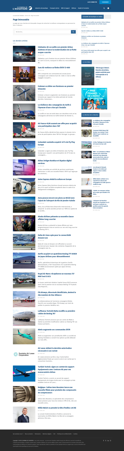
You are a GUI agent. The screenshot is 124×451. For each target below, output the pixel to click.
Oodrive (97, 79)
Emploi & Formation (83, 8)
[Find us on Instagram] (110, 441)
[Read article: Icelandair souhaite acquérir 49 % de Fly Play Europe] (24, 149)
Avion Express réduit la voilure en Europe (55, 179)
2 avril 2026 (41, 110)
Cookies (75, 434)
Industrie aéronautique (41, 8)
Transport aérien (54, 8)
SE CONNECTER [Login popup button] (92, 2)
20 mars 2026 (96, 186)
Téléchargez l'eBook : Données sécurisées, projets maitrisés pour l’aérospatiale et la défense (103, 72)
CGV (54, 434)
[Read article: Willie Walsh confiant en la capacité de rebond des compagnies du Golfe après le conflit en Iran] (86, 181)
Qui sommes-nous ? (18, 434)
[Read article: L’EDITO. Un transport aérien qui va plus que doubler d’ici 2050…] (86, 193)
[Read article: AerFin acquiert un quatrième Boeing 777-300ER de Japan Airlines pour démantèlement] (24, 261)
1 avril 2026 (41, 222)
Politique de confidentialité (64, 434)
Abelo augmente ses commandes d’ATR (54, 329)
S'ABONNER (105, 2)
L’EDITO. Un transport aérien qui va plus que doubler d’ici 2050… (101, 192)
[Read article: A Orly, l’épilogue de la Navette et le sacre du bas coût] (86, 145)
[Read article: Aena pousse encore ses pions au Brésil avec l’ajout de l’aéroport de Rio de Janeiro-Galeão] (24, 205)
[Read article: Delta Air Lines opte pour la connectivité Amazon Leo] (24, 242)
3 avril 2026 (41, 55)
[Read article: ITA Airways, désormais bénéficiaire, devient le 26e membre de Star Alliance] (24, 299)
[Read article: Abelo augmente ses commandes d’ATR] (24, 336)
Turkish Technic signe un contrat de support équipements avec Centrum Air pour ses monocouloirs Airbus (56, 369)
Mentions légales (47, 434)
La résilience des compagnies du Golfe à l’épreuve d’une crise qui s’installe (101, 122)
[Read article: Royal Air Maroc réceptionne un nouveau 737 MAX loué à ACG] (24, 280)
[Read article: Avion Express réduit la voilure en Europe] (24, 186)
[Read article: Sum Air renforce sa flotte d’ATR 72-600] (24, 74)
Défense (74, 8)
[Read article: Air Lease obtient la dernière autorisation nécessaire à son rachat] (24, 355)
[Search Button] (104, 8)
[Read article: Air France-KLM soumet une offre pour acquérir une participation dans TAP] (24, 130)
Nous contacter (29, 434)
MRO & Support (65, 8)
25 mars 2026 (96, 174)
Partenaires (38, 434)
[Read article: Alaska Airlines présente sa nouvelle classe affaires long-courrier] (24, 223)
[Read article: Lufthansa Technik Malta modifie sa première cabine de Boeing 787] (24, 318)
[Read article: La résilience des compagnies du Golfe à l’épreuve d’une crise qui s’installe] (24, 112)
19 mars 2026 (96, 196)
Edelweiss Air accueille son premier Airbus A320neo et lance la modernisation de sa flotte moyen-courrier (57, 50)
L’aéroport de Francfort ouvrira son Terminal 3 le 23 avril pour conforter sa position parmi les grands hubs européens (101, 204)
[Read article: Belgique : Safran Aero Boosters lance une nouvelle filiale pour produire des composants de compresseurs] (24, 394)
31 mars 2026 (41, 297)
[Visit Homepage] (23, 8)
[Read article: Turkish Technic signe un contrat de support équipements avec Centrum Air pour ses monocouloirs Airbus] (24, 374)
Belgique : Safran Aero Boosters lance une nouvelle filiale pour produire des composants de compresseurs (57, 390)
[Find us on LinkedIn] (108, 441)
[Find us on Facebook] (103, 441)
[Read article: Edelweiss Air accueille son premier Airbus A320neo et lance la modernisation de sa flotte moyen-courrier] (24, 54)
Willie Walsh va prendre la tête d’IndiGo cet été (57, 408)
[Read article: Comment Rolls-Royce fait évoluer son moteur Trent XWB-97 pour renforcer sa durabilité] (86, 133)
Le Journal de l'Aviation (18, 15)
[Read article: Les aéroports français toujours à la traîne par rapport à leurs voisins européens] (86, 170)
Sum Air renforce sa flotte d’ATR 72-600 (54, 67)
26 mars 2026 (96, 138)
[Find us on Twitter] (105, 441)
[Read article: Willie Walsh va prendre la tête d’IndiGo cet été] (24, 415)
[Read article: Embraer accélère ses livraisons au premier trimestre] (24, 93)
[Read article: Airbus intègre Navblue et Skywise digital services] (24, 167)
